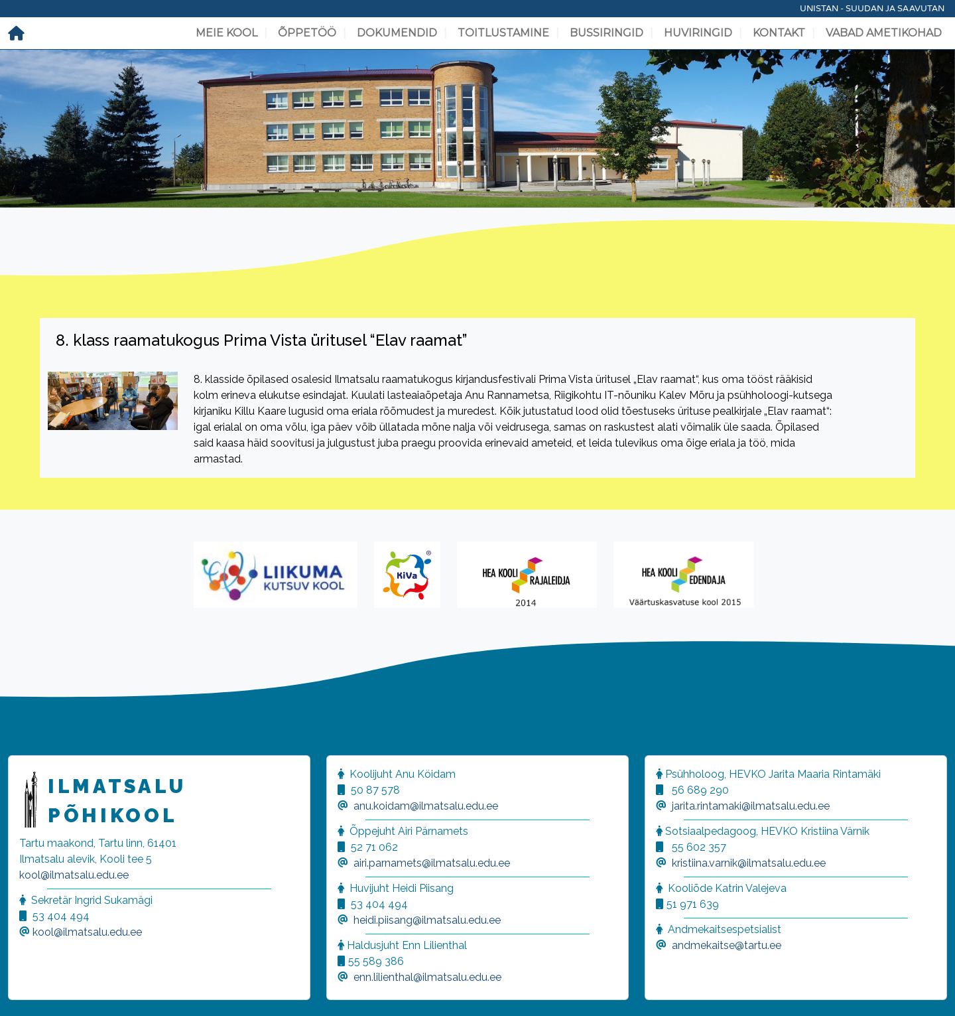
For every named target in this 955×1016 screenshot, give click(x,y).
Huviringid (698, 33)
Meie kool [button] (226, 33)
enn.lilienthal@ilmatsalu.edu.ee (427, 977)
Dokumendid (397, 33)
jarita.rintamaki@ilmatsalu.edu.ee (751, 806)
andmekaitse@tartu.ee (726, 945)
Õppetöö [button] (307, 33)
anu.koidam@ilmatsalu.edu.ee (425, 806)
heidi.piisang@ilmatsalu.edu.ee (427, 920)
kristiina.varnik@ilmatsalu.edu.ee (749, 863)
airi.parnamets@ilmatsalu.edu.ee (431, 863)
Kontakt (779, 33)
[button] (26, 989)
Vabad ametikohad (884, 33)
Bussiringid (606, 33)
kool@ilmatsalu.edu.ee (74, 875)
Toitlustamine (503, 33)
